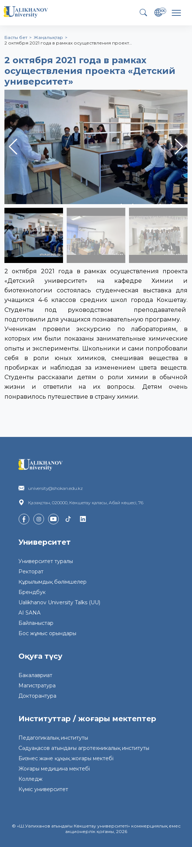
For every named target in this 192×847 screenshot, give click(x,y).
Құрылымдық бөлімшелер (52, 582)
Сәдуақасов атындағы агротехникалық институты (83, 748)
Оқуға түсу (40, 656)
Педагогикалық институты (53, 737)
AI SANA (29, 612)
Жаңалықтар (48, 37)
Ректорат (30, 571)
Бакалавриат (35, 675)
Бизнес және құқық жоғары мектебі (66, 758)
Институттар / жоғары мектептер (87, 718)
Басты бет (15, 37)
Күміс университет (43, 789)
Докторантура (37, 696)
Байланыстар (35, 623)
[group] (96, 147)
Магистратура (37, 685)
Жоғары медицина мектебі (54, 768)
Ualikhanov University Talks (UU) (59, 602)
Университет (44, 542)
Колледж (30, 779)
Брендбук (32, 592)
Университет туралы (45, 561)
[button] (179, 147)
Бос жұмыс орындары (47, 633)
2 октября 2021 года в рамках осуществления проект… (68, 43)
